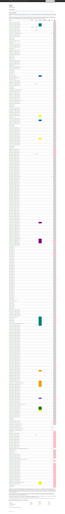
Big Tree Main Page (11, 511)
